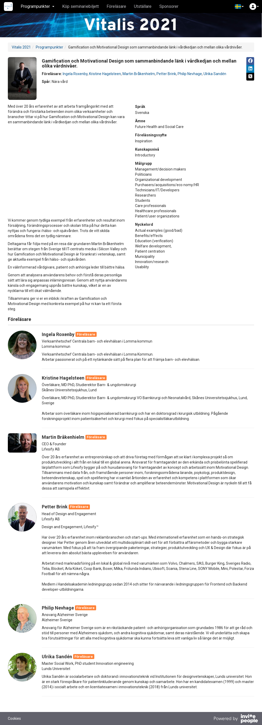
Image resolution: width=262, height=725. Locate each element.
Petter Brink (166, 74)
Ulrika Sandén (214, 74)
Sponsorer (168, 6)
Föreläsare (116, 6)
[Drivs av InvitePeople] (235, 719)
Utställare (143, 6)
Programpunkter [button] (37, 6)
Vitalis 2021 (21, 47)
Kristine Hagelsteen (105, 74)
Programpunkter (49, 47)
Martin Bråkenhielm (139, 74)
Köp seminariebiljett (80, 6)
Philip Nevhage (190, 74)
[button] (239, 6)
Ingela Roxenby (75, 74)
